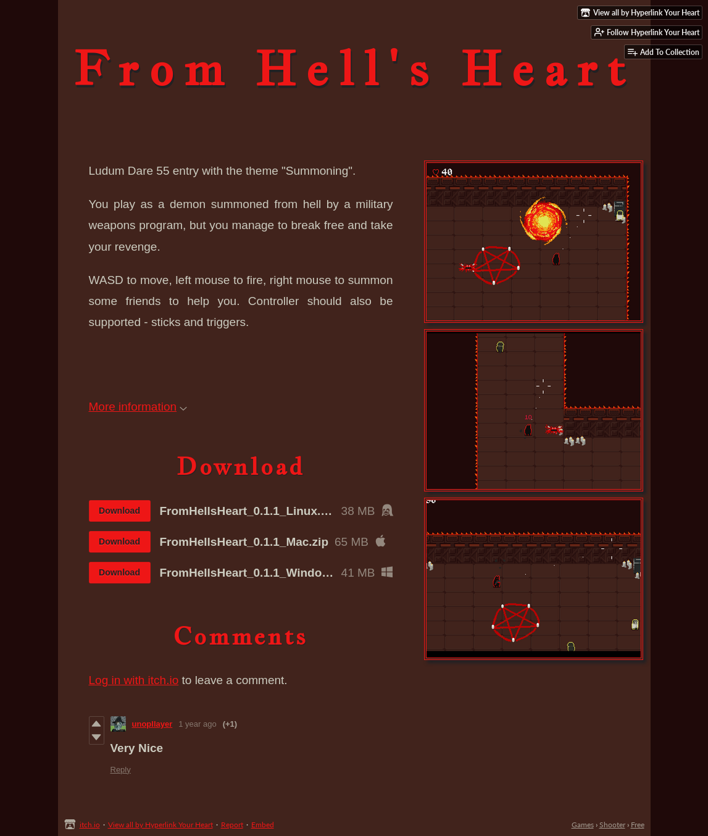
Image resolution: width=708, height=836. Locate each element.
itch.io (90, 824)
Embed (262, 824)
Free (637, 824)
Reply (120, 769)
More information (138, 406)
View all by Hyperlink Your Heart (160, 824)
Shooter (612, 824)
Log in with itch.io (134, 680)
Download (119, 511)
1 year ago (197, 724)
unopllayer (152, 724)
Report (232, 824)
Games (583, 824)
